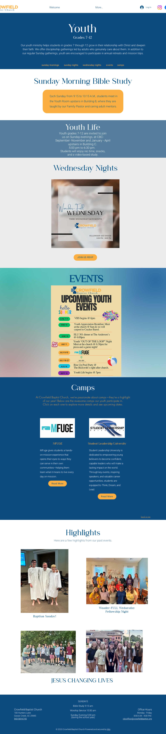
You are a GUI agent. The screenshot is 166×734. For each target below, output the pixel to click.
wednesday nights (92, 65)
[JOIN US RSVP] (85, 257)
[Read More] (57, 483)
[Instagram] (159, 7)
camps (120, 65)
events (109, 65)
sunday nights (71, 65)
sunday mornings (50, 65)
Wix (108, 729)
